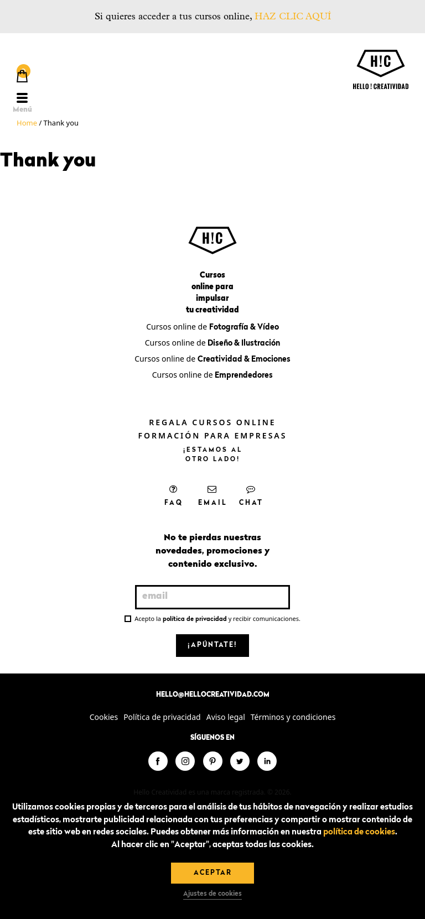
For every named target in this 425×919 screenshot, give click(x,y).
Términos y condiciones (293, 717)
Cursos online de (212, 326)
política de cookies (359, 832)
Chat (251, 495)
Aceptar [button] (213, 873)
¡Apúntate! (212, 645)
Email (212, 495)
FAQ (173, 495)
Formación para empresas (212, 435)
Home (27, 123)
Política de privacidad (162, 717)
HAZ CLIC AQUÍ (293, 16)
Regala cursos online (212, 422)
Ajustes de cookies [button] (212, 894)
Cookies (104, 717)
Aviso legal (225, 717)
